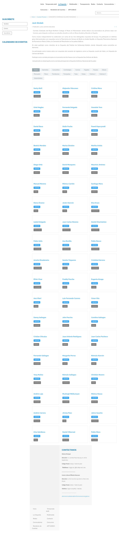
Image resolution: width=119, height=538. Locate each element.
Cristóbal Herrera (98, 260)
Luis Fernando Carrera (71, 298)
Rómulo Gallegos (69, 375)
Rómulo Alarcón (97, 356)
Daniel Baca (38, 126)
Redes (35, 518)
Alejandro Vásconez (70, 88)
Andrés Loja (38, 394)
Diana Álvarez (39, 203)
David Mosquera (68, 165)
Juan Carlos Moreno (70, 222)
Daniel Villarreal (68, 432)
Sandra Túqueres (69, 260)
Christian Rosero (97, 375)
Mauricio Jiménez (98, 165)
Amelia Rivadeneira (41, 260)
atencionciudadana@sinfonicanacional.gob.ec (75, 496)
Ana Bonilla (66, 241)
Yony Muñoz (38, 375)
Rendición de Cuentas (36, 527)
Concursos (50, 522)
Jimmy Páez (67, 413)
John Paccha (67, 317)
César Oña (95, 298)
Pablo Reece (96, 241)
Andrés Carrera (40, 413)
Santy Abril (38, 88)
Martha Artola (96, 146)
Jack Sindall (37, 23)
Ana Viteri (37, 298)
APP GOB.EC (51, 526)
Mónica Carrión (68, 184)
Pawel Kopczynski (98, 126)
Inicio (34, 509)
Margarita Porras (69, 356)
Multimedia (50, 515)
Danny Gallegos (40, 317)
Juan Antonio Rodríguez (71, 337)
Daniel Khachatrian (98, 222)
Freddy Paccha (68, 279)
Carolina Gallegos (98, 317)
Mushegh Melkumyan (70, 394)
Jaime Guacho (97, 413)
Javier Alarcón (68, 203)
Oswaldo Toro (96, 107)
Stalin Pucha (67, 126)
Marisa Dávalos (68, 146)
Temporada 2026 (50, 510)
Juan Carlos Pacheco (99, 337)
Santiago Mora (97, 184)
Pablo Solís (38, 241)
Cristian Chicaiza (40, 337)
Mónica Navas (96, 394)
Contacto (50, 518)
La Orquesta (37, 515)
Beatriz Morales (40, 146)
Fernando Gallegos (41, 356)
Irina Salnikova (39, 432)
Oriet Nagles (39, 107)
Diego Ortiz (38, 165)
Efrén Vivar (38, 279)
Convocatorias (37, 522)
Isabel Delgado (40, 222)
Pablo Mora (95, 432)
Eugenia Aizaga (97, 279)
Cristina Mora (96, 88)
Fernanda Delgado (69, 107)
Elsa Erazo (95, 203)
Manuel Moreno (40, 184)
